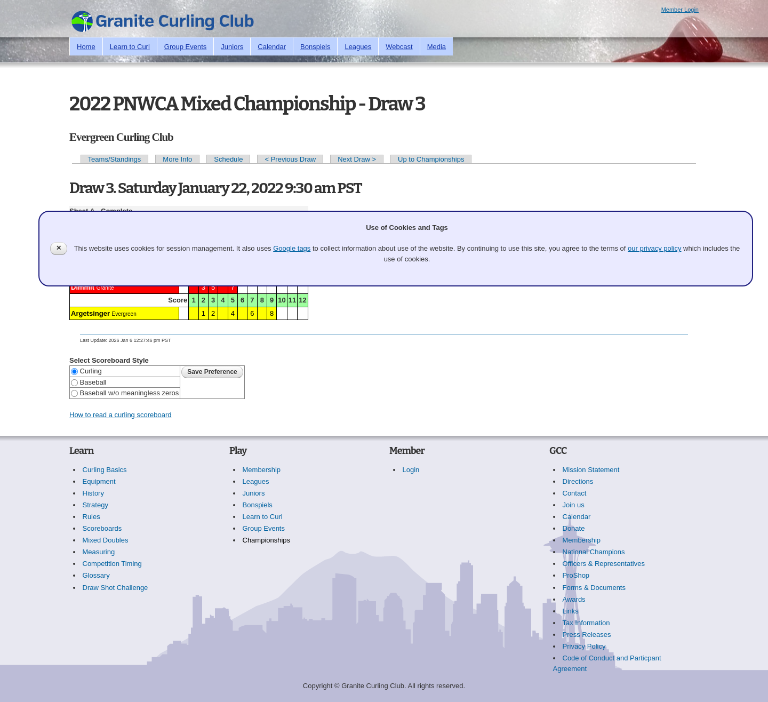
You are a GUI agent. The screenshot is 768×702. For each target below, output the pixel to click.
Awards (574, 599)
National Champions (594, 552)
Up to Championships (431, 159)
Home (86, 47)
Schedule (228, 159)
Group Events (185, 47)
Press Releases (587, 635)
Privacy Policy (584, 646)
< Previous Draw (290, 159)
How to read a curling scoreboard (120, 415)
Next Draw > (357, 159)
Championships (267, 540)
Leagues (358, 47)
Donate (574, 528)
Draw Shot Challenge (115, 588)
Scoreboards (102, 528)
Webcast (399, 47)
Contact (575, 493)
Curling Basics (105, 470)
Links (571, 611)
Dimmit (82, 287)
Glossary (96, 575)
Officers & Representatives (604, 564)
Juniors (232, 47)
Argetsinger (90, 313)
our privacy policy (654, 248)
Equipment (99, 481)
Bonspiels (315, 47)
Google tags (291, 248)
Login (411, 470)
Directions (578, 481)
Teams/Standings (114, 159)
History (93, 493)
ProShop (576, 575)
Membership (262, 470)
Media (436, 47)
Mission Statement (591, 470)
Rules (91, 517)
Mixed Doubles (106, 540)
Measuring (99, 552)
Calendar (272, 47)
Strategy (95, 505)
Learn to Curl (130, 47)
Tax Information (586, 623)
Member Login (680, 9)
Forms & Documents (594, 588)
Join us (574, 505)
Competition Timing (112, 564)
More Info (177, 159)
